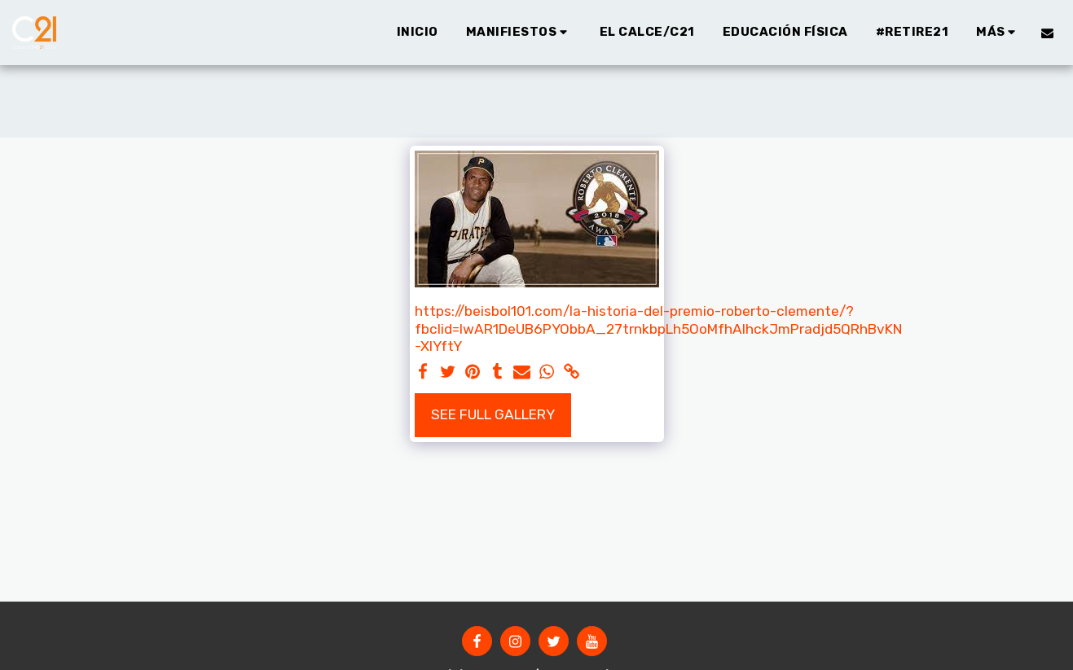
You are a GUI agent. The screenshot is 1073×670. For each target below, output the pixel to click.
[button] (519, 33)
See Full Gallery (493, 414)
